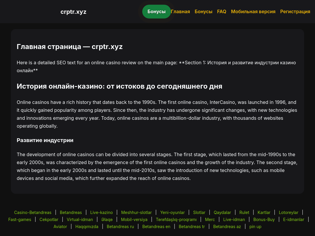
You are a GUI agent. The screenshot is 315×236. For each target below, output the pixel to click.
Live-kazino (101, 212)
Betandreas (71, 212)
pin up (255, 226)
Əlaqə (107, 219)
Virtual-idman (80, 219)
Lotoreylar (289, 212)
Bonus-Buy (264, 219)
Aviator (60, 226)
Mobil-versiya (134, 219)
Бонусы (157, 11)
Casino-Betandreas (32, 212)
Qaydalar (222, 212)
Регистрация (295, 11)
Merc (210, 219)
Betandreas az (227, 226)
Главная (180, 11)
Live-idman (234, 219)
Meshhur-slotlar (136, 212)
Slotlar (199, 212)
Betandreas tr (192, 226)
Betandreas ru (120, 226)
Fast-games (19, 219)
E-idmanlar (293, 219)
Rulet (244, 212)
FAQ (221, 11)
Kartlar (264, 212)
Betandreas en (156, 226)
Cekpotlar (49, 219)
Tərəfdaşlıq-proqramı (176, 219)
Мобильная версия (253, 11)
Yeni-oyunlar (172, 212)
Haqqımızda (86, 226)
